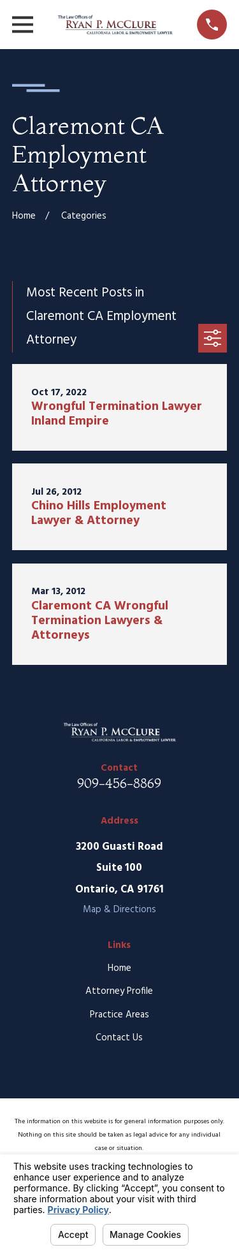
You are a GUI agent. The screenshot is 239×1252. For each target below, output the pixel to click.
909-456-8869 (119, 783)
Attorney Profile (119, 991)
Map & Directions (119, 909)
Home (119, 968)
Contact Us (119, 1037)
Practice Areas (119, 1015)
